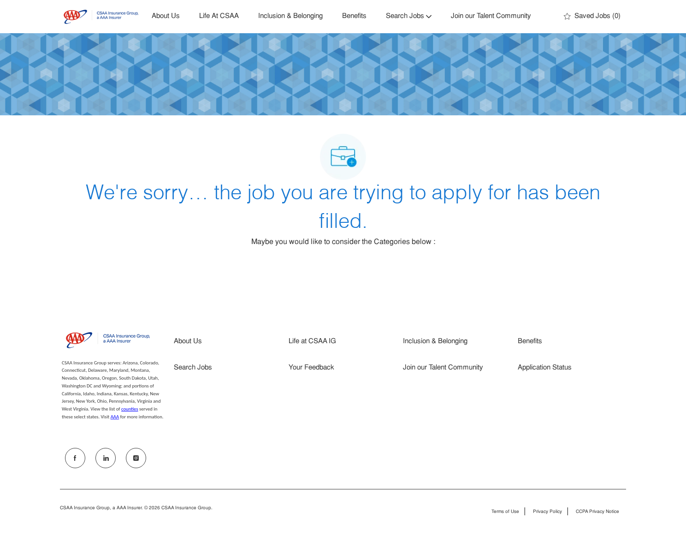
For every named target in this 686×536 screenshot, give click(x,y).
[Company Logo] (101, 16)
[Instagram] (136, 458)
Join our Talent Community (491, 16)
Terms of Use (505, 512)
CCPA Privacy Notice (597, 512)
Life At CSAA (219, 16)
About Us (166, 16)
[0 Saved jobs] (592, 16)
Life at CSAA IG (312, 341)
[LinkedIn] (105, 458)
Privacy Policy (547, 512)
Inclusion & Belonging (290, 16)
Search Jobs (193, 367)
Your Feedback (311, 367)
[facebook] (75, 458)
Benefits (354, 16)
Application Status (545, 367)
